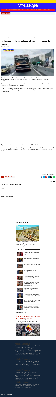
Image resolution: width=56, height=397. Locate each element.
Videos (12, 38)
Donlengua (28, 5)
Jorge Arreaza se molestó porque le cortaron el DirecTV (31, 289)
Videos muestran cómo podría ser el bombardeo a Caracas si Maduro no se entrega (31, 308)
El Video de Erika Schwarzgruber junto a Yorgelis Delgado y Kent (31, 253)
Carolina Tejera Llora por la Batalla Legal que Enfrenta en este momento (32, 301)
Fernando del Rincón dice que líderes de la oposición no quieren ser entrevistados (32, 295)
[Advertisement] (28, 25)
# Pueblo (7, 177)
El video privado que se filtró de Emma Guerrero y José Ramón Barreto (31, 277)
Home (3, 38)
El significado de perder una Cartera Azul (32, 264)
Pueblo (7, 38)
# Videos (13, 177)
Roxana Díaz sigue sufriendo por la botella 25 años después (30, 271)
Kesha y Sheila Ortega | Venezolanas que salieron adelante (31, 259)
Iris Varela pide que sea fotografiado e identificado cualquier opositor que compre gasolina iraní (31, 284)
